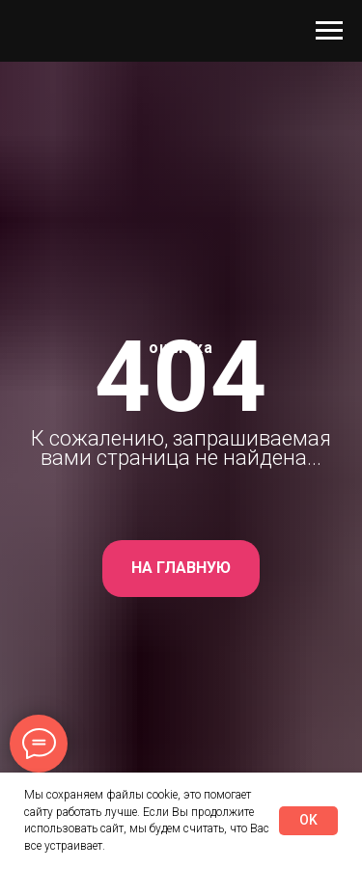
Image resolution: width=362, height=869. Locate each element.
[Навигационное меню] (329, 31)
